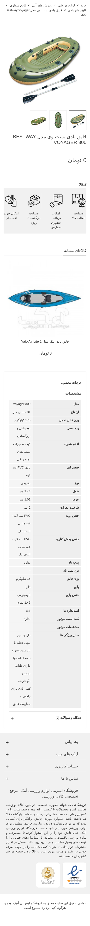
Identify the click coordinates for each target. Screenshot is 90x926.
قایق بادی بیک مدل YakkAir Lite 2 (45, 341)
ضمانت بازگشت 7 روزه (34, 218)
